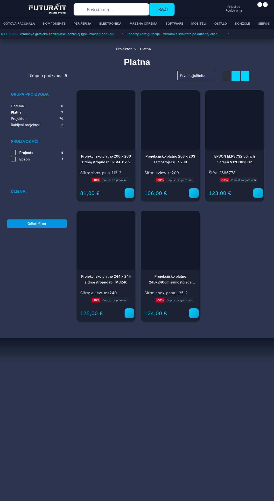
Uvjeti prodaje (79, 376)
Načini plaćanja (111, 376)
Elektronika (110, 23)
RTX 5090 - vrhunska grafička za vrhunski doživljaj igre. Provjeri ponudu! (57, 34)
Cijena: (19, 177)
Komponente (54, 23)
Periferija (82, 23)
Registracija (215, 10)
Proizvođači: (25, 141)
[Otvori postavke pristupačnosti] (268, 256)
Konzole (242, 23)
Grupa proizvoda (30, 94)
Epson (41, 159)
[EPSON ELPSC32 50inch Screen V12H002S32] (258, 193)
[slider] (11, 189)
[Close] (81, 485)
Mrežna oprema (144, 23)
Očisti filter (37, 218)
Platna (37, 112)
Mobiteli (198, 23)
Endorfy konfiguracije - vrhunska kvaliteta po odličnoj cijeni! (172, 34)
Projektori (37, 119)
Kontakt (104, 391)
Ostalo (220, 23)
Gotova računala (19, 23)
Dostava (105, 383)
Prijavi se (215, 6)
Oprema (37, 106)
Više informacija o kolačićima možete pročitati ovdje (95, 476)
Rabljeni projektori (37, 125)
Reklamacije (77, 391)
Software (174, 23)
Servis (73, 383)
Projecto (41, 153)
